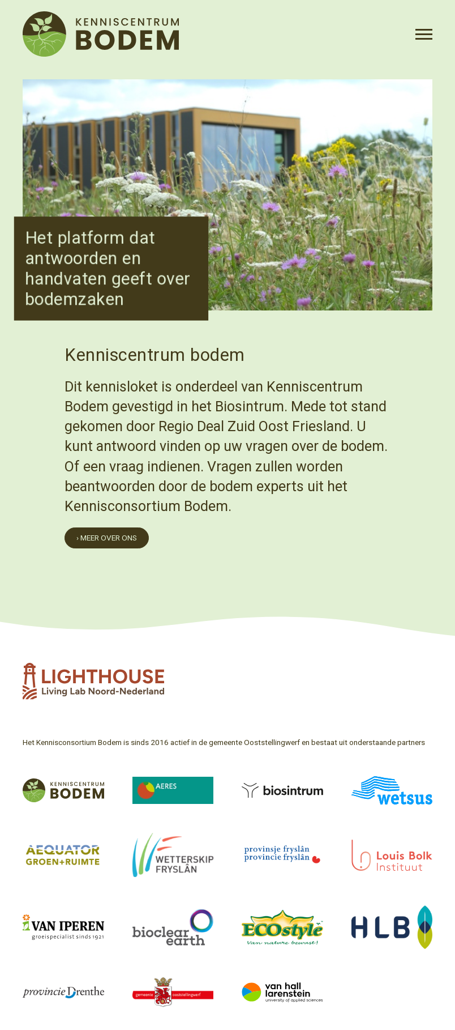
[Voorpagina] (101, 34)
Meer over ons (108, 537)
